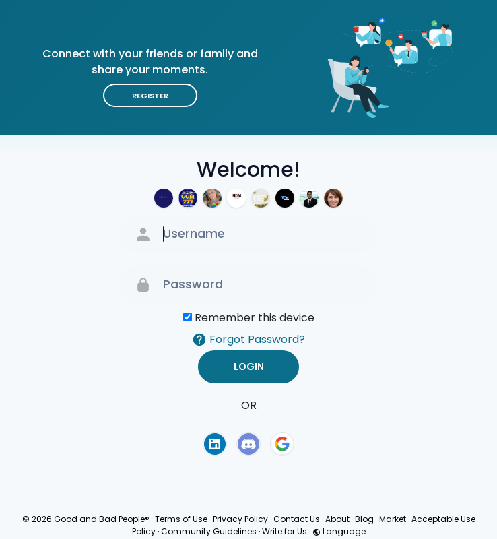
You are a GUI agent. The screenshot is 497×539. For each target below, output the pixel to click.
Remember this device (254, 317)
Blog (364, 519)
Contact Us (296, 519)
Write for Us (284, 531)
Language (339, 531)
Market (392, 519)
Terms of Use (181, 519)
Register (150, 95)
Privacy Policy (240, 519)
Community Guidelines (209, 531)
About (337, 519)
